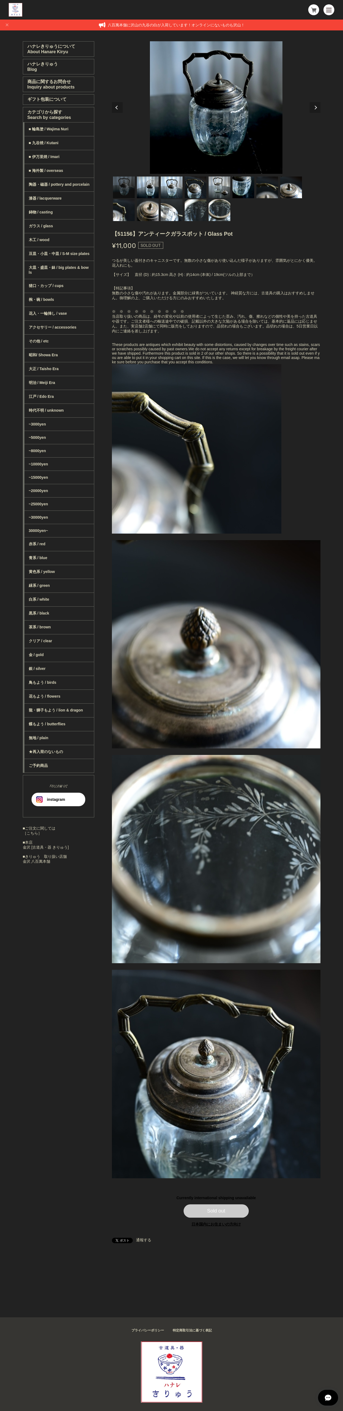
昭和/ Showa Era (43, 355)
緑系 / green (39, 585)
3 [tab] (171, 187)
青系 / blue (38, 558)
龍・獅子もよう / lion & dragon (56, 710)
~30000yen (38, 517)
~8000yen (37, 451)
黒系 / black (39, 613)
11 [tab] (171, 210)
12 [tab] (195, 210)
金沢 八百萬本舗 (37, 861)
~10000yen (38, 464)
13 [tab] (219, 210)
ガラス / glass (41, 226)
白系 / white (39, 599)
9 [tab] (124, 210)
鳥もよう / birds (42, 682)
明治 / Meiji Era (42, 382)
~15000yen (38, 477)
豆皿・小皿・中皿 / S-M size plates (59, 253)
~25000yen (38, 504)
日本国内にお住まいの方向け (216, 1224)
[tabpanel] (216, 107)
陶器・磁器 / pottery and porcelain (59, 184)
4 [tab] (195, 187)
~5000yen (37, 437)
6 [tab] (243, 187)
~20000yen (38, 491)
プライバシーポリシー (147, 1330)
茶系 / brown (40, 627)
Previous (117, 107)
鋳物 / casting (41, 212)
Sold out (216, 1211)
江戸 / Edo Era (41, 396)
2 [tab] (148, 187)
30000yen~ (38, 530)
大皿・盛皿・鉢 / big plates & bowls (59, 270)
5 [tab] (219, 187)
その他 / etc (39, 341)
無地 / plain (38, 738)
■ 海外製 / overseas (46, 170)
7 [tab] (267, 187)
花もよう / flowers (45, 696)
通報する (143, 1240)
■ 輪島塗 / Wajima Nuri (48, 129)
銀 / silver (37, 668)
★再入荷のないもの (46, 751)
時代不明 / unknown (46, 410)
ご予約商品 (38, 765)
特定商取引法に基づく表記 (192, 1330)
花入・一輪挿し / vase (48, 313)
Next (315, 107)
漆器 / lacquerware (45, 198)
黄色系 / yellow (42, 571)
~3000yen (37, 424)
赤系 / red (37, 544)
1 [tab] (124, 187)
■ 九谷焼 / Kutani (44, 143)
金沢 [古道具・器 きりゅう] (46, 847)
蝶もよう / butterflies (47, 724)
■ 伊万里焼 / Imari (44, 157)
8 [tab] (291, 187)
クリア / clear (40, 641)
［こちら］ (32, 833)
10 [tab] (148, 210)
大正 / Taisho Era (44, 369)
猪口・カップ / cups (46, 286)
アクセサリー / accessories (53, 327)
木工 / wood (39, 240)
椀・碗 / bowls (41, 299)
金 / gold (36, 655)
